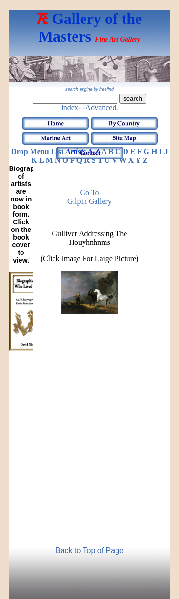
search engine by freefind (89, 89)
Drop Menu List (37, 151)
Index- (71, 108)
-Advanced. (100, 108)
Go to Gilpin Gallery (89, 197)
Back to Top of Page (89, 550)
